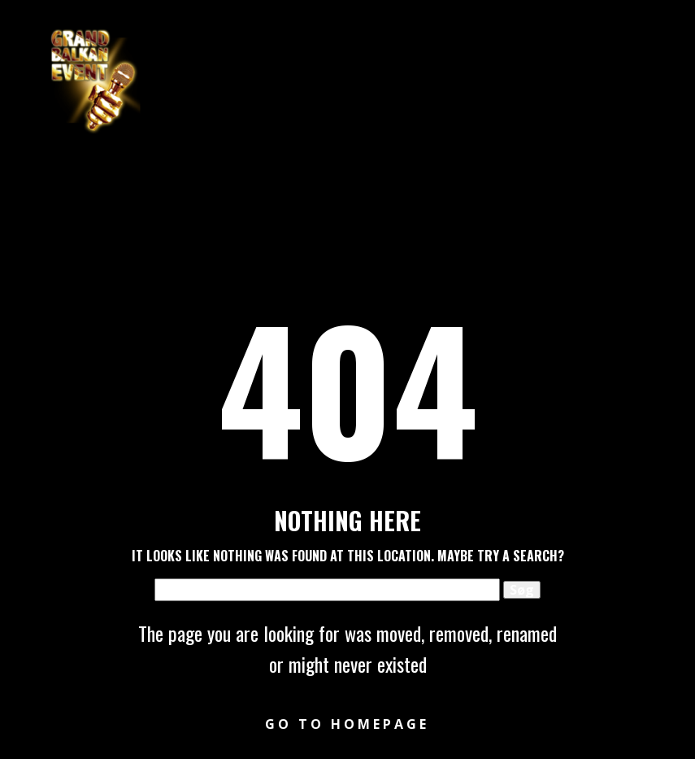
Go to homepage (347, 724)
